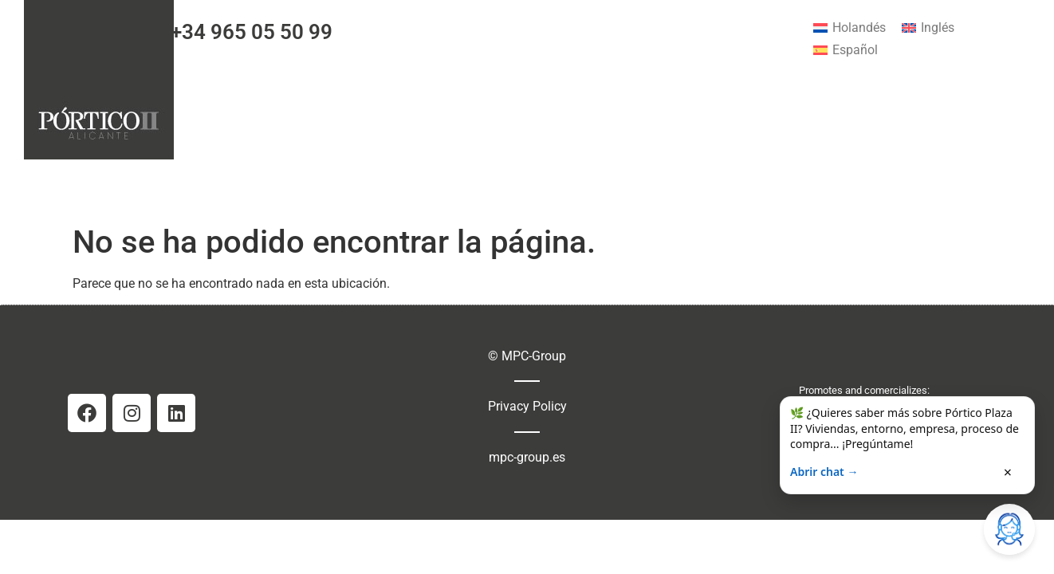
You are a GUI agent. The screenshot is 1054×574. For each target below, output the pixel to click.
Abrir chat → (824, 471)
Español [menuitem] (855, 49)
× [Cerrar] (1008, 472)
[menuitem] (849, 28)
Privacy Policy (527, 406)
